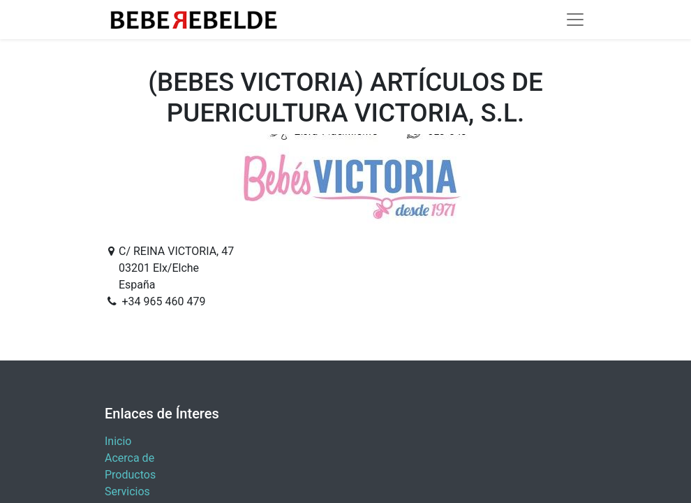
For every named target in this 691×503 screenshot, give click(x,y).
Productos (130, 474)
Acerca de (129, 458)
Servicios (127, 491)
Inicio (118, 441)
